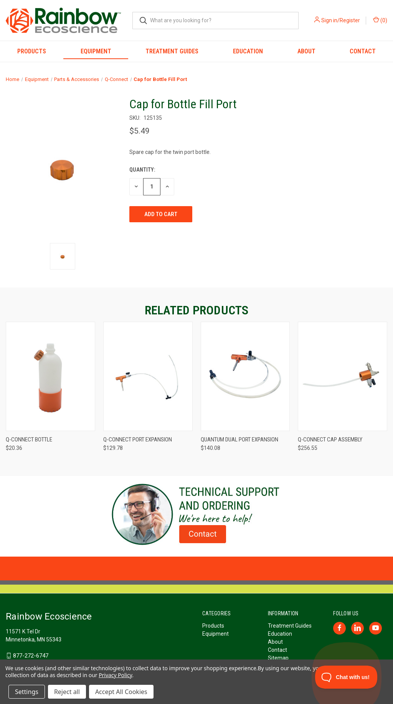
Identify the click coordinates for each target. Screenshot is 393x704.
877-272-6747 (30, 655)
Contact (277, 650)
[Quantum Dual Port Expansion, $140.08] (245, 376)
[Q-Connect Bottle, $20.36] (50, 376)
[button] (196, 514)
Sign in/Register (340, 20)
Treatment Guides (171, 51)
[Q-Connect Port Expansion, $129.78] (148, 376)
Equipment (96, 51)
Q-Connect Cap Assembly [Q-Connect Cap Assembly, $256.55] (330, 439)
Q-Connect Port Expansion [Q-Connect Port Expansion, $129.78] (137, 439)
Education (248, 51)
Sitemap (278, 658)
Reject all (67, 691)
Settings (26, 691)
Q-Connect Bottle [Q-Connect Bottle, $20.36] (29, 439)
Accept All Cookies (121, 691)
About (306, 51)
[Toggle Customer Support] (346, 677)
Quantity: (142, 170)
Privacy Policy (115, 675)
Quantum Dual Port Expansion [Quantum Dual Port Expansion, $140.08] (239, 439)
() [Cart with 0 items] (380, 20)
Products (31, 51)
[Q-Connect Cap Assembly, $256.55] (342, 376)
